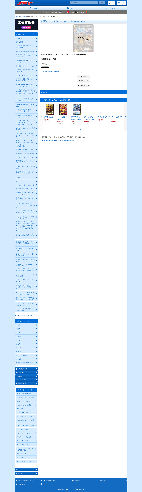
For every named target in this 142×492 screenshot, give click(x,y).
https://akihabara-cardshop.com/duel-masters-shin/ (58, 140)
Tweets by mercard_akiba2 (23, 316)
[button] (108, 8)
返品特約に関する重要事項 (50, 71)
